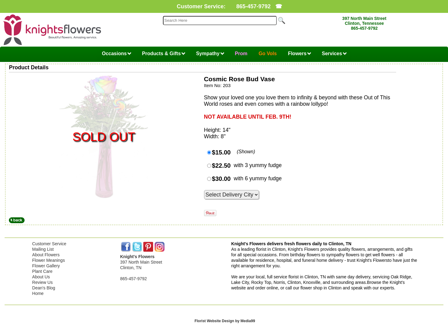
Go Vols (268, 53)
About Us (41, 276)
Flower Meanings (48, 260)
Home (38, 293)
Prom (241, 53)
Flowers (299, 53)
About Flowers (46, 254)
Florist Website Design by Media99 (225, 321)
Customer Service (49, 243)
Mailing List (43, 249)
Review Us (42, 282)
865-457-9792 (253, 6)
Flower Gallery (46, 265)
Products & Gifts (164, 53)
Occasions (116, 53)
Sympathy (210, 53)
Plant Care (42, 271)
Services (334, 53)
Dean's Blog (43, 287)
